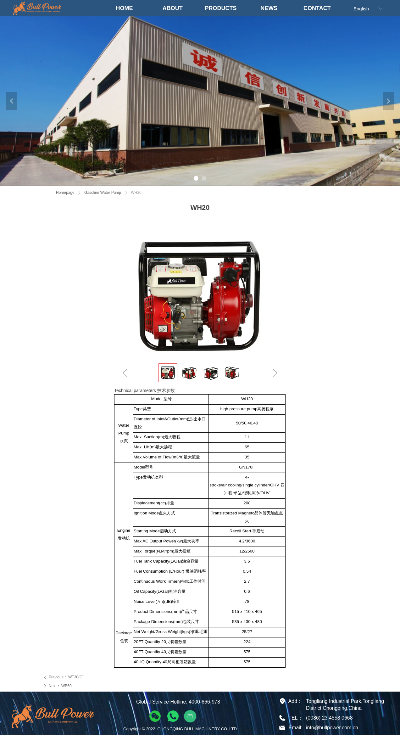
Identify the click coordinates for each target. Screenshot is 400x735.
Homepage (65, 192)
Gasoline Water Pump (102, 192)
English (361, 8)
